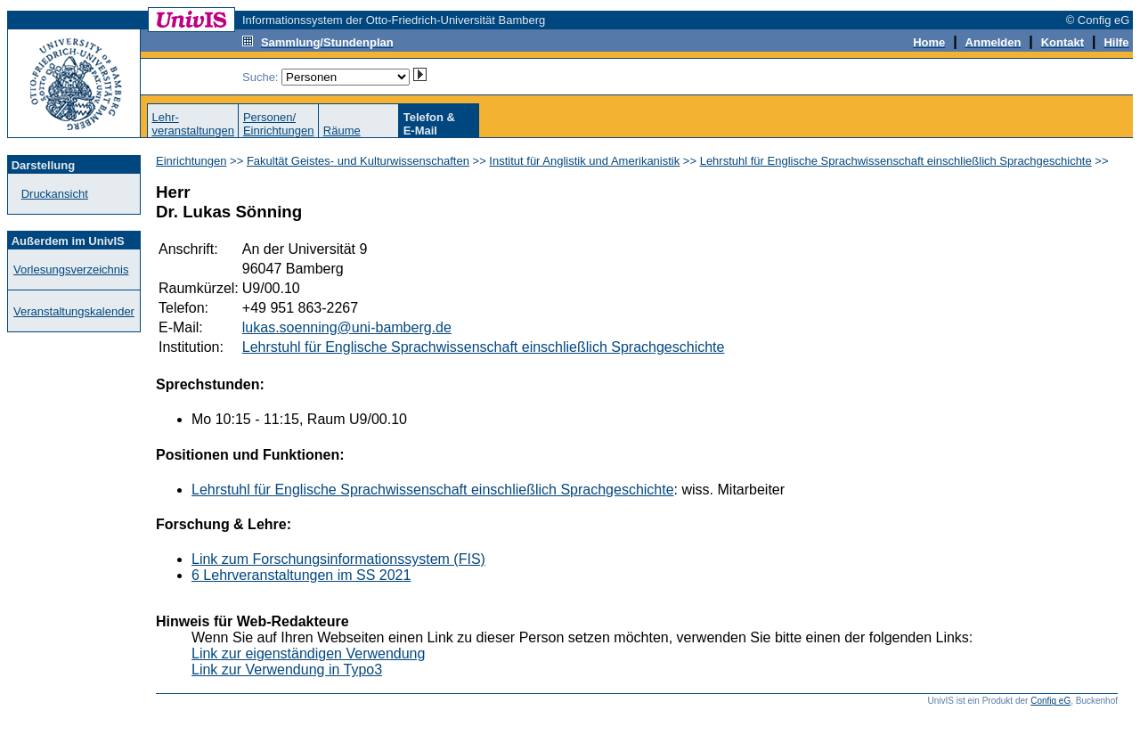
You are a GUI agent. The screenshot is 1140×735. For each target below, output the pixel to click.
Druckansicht (54, 193)
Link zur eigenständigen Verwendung (308, 653)
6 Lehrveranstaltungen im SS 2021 (301, 575)
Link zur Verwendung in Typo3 (286, 669)
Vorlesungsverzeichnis (70, 269)
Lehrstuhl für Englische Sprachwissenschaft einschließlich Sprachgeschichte (896, 160)
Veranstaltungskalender (73, 311)
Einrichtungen (191, 160)
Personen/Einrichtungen (278, 123)
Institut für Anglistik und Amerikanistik (584, 160)
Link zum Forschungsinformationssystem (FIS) (338, 559)
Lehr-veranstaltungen (192, 123)
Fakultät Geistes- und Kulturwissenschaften (358, 160)
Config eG (1050, 701)
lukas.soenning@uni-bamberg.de (347, 327)
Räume (342, 130)
